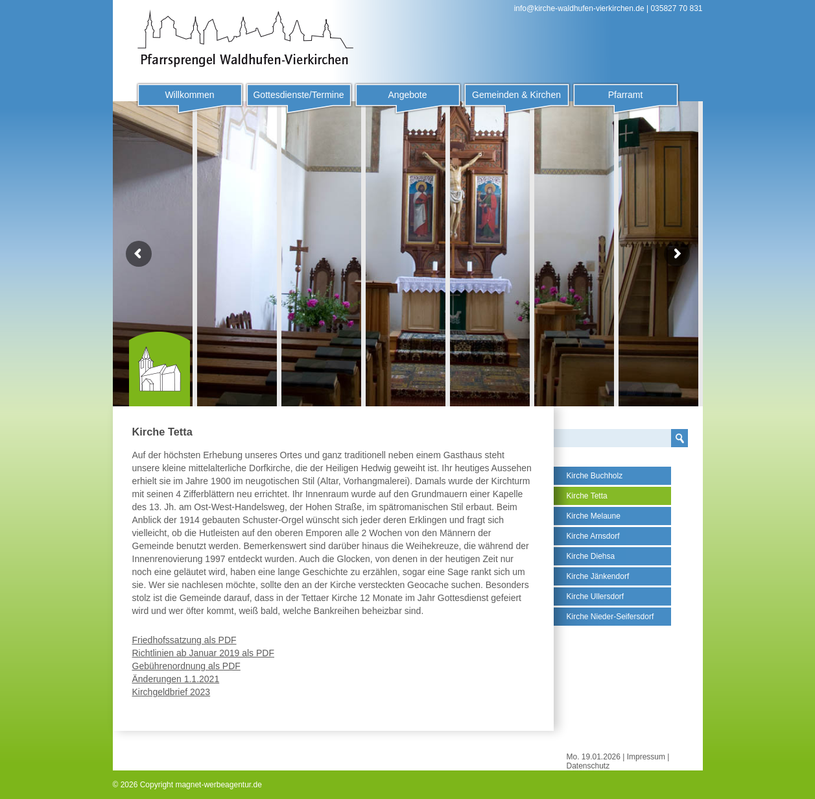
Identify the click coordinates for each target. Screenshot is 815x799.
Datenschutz (588, 765)
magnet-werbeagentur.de (218, 784)
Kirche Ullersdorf (595, 596)
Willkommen (189, 95)
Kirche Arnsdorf (593, 536)
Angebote (407, 95)
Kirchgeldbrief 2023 (171, 692)
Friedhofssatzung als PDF (184, 640)
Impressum (646, 756)
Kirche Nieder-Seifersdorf (610, 616)
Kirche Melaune (593, 516)
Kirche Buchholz (595, 475)
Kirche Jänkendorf (598, 576)
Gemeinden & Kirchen (516, 95)
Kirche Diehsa (591, 556)
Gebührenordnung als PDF (186, 666)
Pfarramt (625, 95)
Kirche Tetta (587, 495)
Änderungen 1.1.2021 (176, 679)
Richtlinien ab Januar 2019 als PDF (203, 653)
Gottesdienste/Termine (298, 95)
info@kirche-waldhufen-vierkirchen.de (579, 8)
